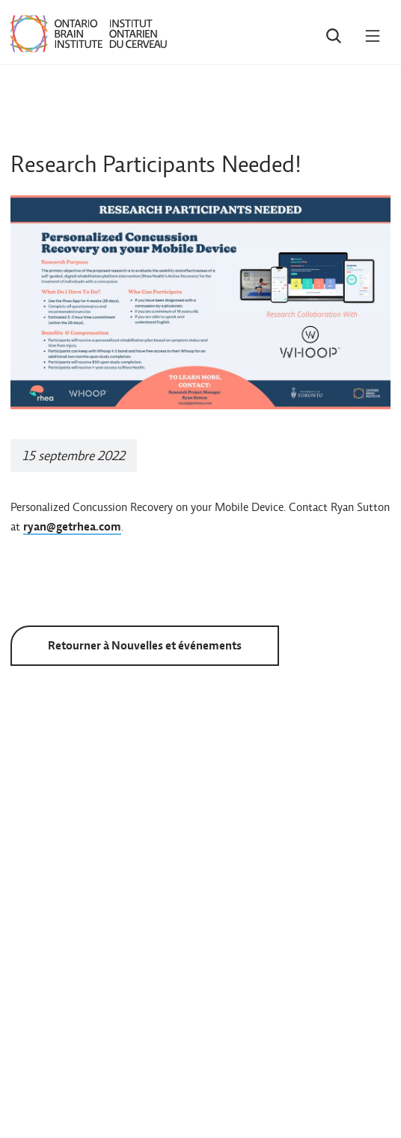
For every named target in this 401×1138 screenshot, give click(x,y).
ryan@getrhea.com (72, 526)
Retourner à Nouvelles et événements (145, 645)
